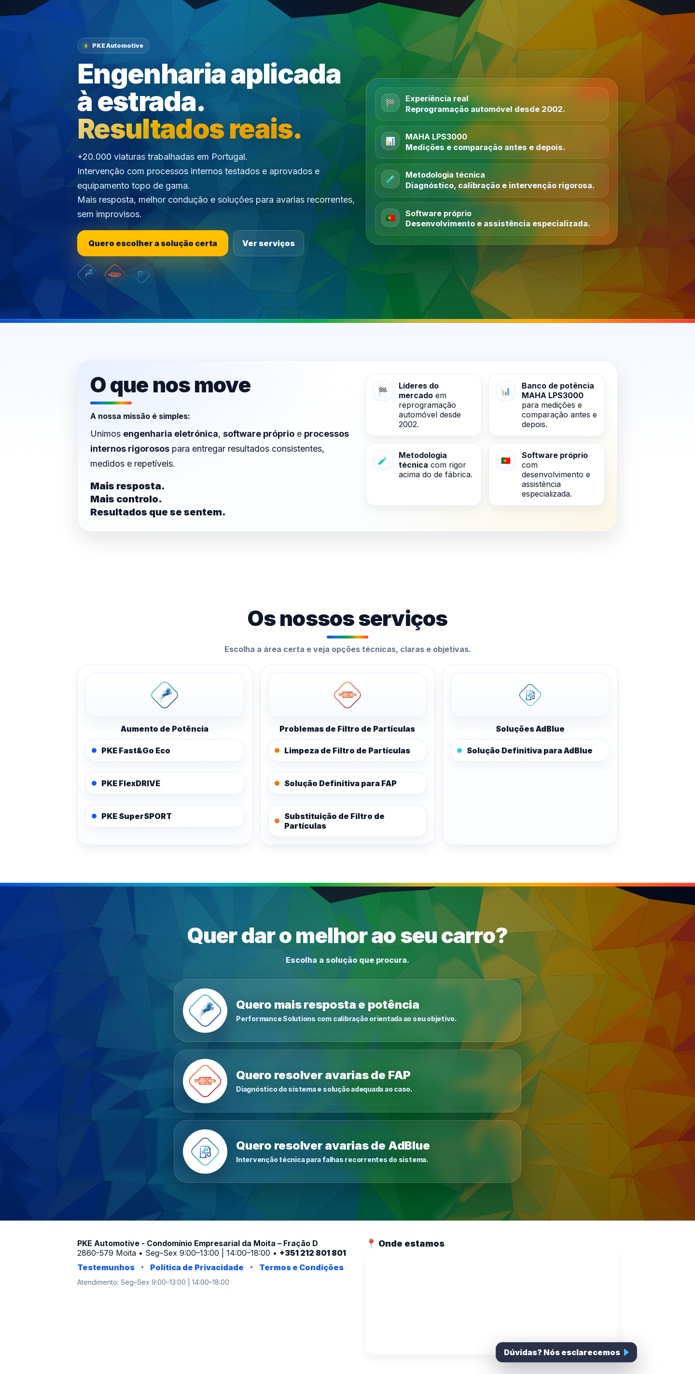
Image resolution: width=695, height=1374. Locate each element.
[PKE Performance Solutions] (164, 695)
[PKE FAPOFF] (347, 695)
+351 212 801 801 (312, 1253)
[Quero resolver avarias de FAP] (347, 1081)
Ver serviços (268, 243)
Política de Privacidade (197, 1267)
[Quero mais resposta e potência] (347, 1010)
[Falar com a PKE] (566, 1352)
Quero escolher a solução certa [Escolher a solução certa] (152, 243)
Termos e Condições (301, 1267)
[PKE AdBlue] (530, 695)
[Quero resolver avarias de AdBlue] (347, 1151)
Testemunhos (106, 1267)
